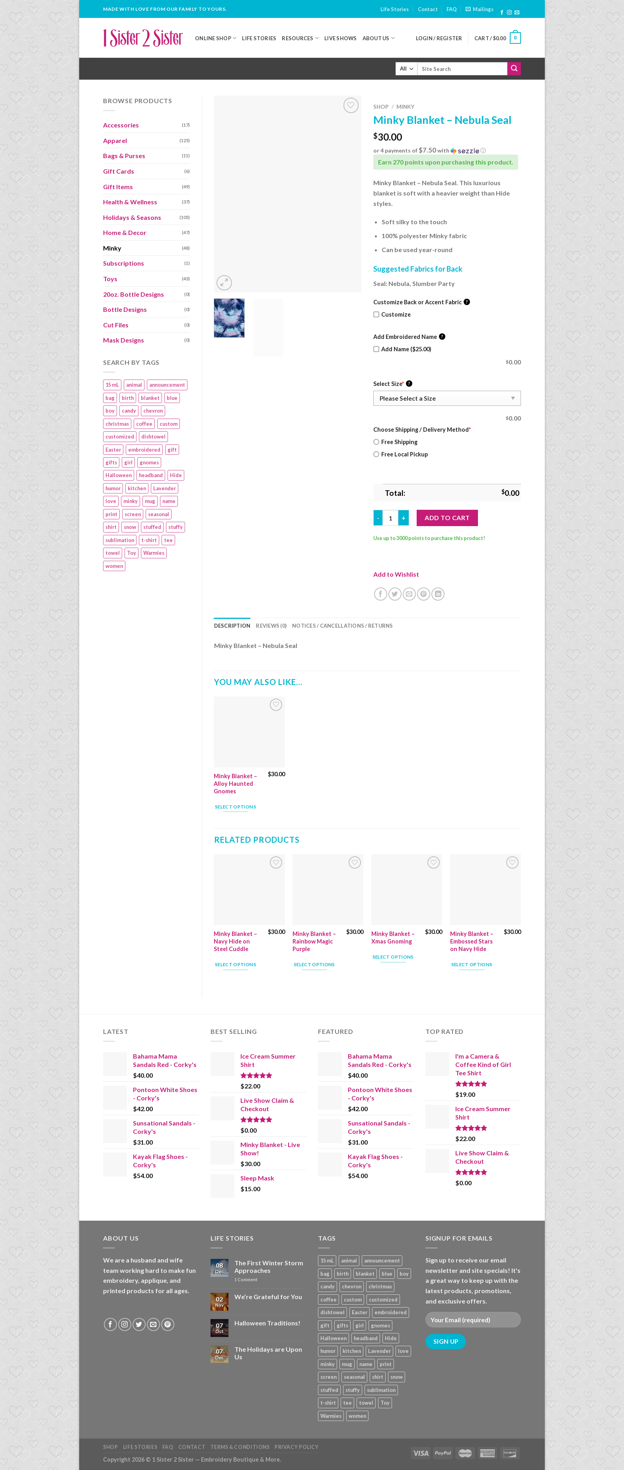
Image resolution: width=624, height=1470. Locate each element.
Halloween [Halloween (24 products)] (118, 475)
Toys (110, 278)
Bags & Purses (124, 155)
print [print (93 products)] (111, 514)
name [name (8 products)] (169, 501)
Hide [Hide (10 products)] (176, 475)
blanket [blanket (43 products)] (150, 398)
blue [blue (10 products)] (172, 398)
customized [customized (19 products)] (119, 436)
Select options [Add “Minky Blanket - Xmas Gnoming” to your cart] (393, 956)
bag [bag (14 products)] (110, 398)
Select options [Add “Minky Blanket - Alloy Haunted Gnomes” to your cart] (235, 806)
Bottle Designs (125, 309)
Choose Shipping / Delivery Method (422, 429)
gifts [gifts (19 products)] (111, 462)
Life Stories (394, 9)
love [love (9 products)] (110, 501)
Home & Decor (124, 232)
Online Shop (215, 38)
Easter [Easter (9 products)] (113, 449)
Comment (245, 1279)
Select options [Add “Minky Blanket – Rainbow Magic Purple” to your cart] (314, 964)
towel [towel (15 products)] (112, 553)
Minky (112, 248)
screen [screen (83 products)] (133, 514)
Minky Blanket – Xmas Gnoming (393, 937)
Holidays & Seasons (132, 217)
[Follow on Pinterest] (167, 1324)
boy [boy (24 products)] (110, 410)
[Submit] (514, 69)
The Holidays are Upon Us (268, 1352)
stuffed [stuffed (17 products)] (152, 527)
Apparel (115, 140)
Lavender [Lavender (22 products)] (164, 488)
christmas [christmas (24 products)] (117, 424)
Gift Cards (118, 171)
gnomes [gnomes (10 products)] (149, 462)
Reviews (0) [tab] (271, 625)
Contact (428, 9)
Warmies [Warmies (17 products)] (153, 553)
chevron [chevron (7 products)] (153, 410)
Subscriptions (123, 263)
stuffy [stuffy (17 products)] (175, 527)
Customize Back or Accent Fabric (421, 302)
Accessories (121, 125)
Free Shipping (395, 441)
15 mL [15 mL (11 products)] (112, 385)
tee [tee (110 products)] (168, 540)
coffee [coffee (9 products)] (144, 424)
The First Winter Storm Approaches (268, 1266)
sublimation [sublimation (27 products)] (119, 540)
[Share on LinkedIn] (438, 594)
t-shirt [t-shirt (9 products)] (149, 540)
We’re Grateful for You (268, 1296)
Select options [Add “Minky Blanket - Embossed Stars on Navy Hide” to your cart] (472, 964)
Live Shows (340, 38)
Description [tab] (232, 625)
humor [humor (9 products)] (113, 488)
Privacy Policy (297, 1447)
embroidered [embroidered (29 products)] (144, 449)
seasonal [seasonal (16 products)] (158, 514)
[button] (447, 151)
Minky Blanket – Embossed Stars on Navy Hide (471, 941)
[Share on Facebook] (380, 594)
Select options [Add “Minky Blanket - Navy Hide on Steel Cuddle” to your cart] (235, 964)
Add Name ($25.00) (402, 349)
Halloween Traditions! (267, 1323)
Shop (381, 107)
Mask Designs (123, 340)
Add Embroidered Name (409, 336)
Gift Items (118, 186)
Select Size (392, 383)
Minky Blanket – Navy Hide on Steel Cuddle (235, 941)
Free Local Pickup (400, 454)
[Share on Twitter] (395, 594)
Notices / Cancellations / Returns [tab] (342, 625)
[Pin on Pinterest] (423, 594)
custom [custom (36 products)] (168, 424)
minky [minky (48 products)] (130, 501)
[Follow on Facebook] (501, 13)
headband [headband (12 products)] (151, 475)
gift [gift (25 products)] (172, 449)
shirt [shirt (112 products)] (111, 527)
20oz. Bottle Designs (133, 294)
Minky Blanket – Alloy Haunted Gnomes (235, 783)
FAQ (452, 9)
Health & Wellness (130, 202)
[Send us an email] (517, 13)
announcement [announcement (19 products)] (167, 385)
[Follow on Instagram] (509, 13)
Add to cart (447, 517)
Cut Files (116, 325)
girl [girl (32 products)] (128, 462)
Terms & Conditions (240, 1447)
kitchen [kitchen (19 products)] (137, 488)
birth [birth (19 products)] (128, 398)
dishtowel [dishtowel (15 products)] (153, 436)
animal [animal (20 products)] (134, 385)
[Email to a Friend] (409, 594)
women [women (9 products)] (114, 566)
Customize (392, 314)
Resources (300, 38)
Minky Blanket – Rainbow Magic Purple (314, 941)
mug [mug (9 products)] (150, 501)
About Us (379, 38)
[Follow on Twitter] (139, 1324)
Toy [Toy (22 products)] (131, 553)
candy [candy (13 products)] (129, 410)
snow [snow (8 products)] (130, 527)
